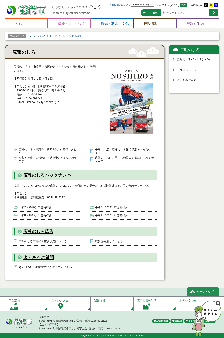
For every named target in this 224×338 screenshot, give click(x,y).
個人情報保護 (160, 321)
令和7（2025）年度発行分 (35, 207)
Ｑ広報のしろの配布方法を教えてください (45, 267)
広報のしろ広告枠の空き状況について (42, 241)
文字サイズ (163, 4)
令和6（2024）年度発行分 (111, 207)
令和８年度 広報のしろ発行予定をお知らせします (48, 159)
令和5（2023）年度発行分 (35, 215)
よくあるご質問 (38, 257)
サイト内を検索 (150, 13)
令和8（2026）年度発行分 (111, 215)
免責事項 (177, 321)
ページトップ (205, 291)
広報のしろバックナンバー (49, 175)
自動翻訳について (121, 4)
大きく (174, 4)
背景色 (194, 4)
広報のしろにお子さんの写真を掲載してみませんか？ (124, 159)
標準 (183, 4)
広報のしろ (190, 50)
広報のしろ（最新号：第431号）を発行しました (48, 151)
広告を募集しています (109, 241)
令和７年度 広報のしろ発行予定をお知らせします (124, 151)
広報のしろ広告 (38, 231)
